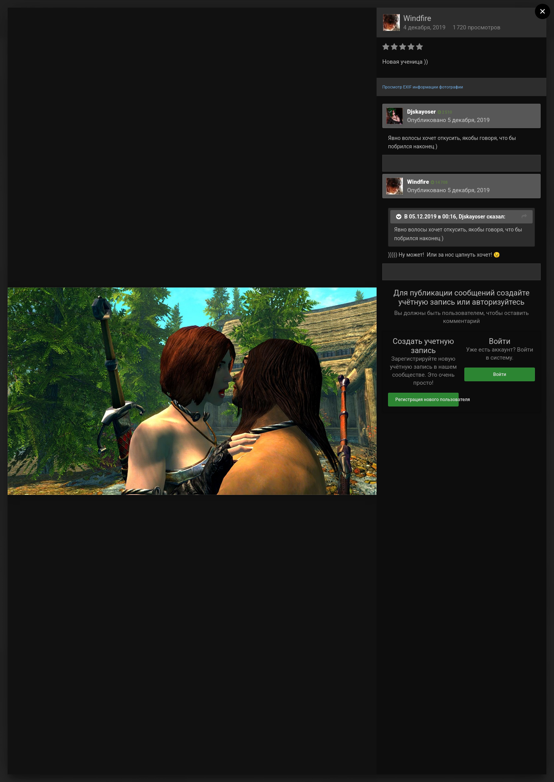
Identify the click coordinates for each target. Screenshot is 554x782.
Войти (499, 374)
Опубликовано (448, 120)
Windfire (417, 18)
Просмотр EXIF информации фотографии (422, 87)
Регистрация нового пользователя (427, 399)
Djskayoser (421, 111)
